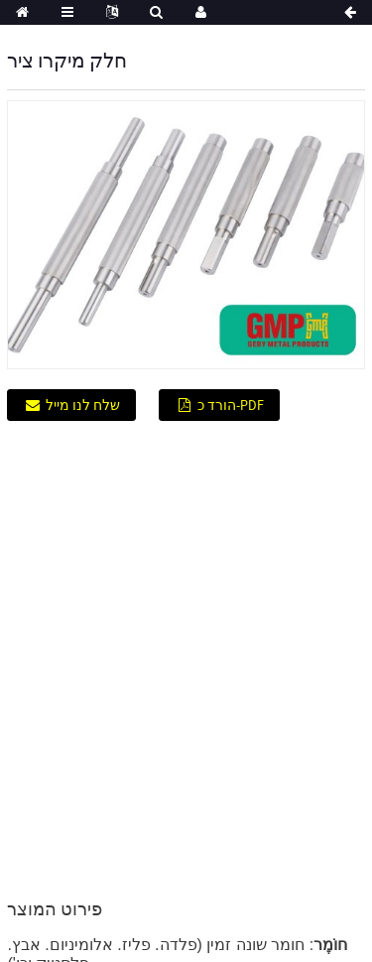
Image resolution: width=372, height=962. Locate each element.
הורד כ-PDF (230, 405)
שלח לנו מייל (83, 405)
